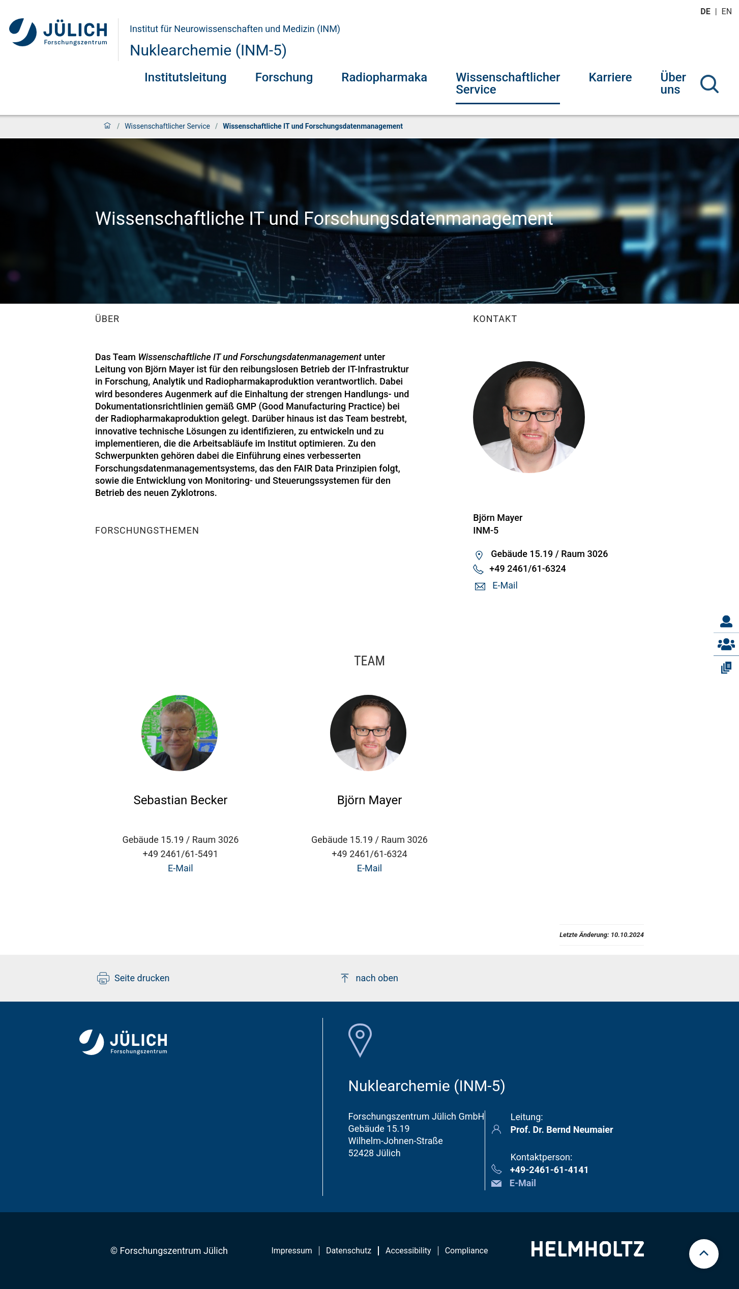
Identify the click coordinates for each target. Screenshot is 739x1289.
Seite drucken (133, 978)
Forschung (284, 77)
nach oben (368, 978)
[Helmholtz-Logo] (587, 1253)
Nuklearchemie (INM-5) (208, 50)
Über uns (674, 83)
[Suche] (709, 84)
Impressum (291, 1250)
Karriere (610, 77)
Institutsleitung (185, 77)
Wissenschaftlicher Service (508, 83)
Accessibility (408, 1250)
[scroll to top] (704, 1254)
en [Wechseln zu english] (728, 11)
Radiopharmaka (384, 77)
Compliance (466, 1250)
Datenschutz (348, 1250)
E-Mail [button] (504, 585)
